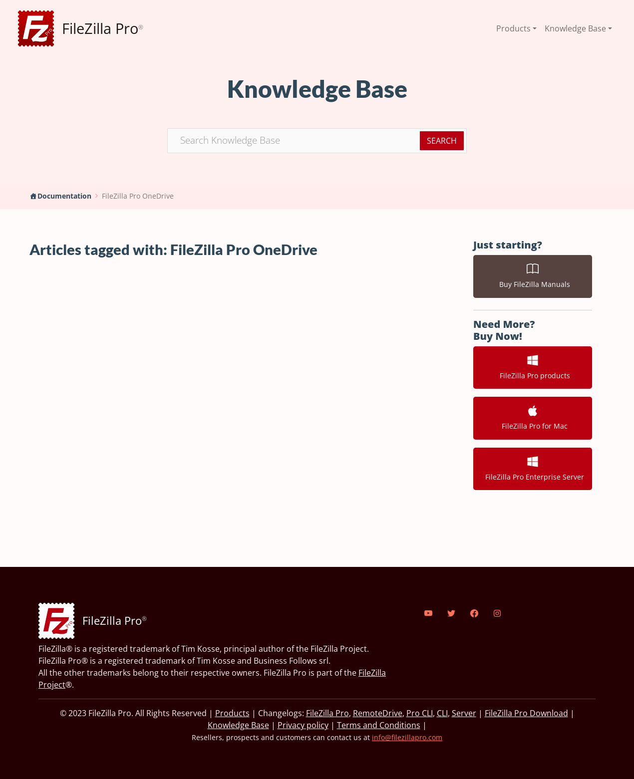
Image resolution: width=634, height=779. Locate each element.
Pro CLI (419, 713)
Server (464, 713)
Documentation (64, 196)
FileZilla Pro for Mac (533, 418)
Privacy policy (303, 725)
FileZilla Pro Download (526, 713)
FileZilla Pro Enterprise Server (532, 469)
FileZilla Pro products (533, 367)
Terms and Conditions (378, 725)
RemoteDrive (377, 713)
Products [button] (513, 28)
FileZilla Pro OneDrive (138, 196)
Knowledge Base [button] (575, 28)
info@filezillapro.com (407, 737)
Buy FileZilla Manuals (532, 276)
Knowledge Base (238, 725)
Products (232, 713)
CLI (442, 713)
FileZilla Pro (327, 713)
